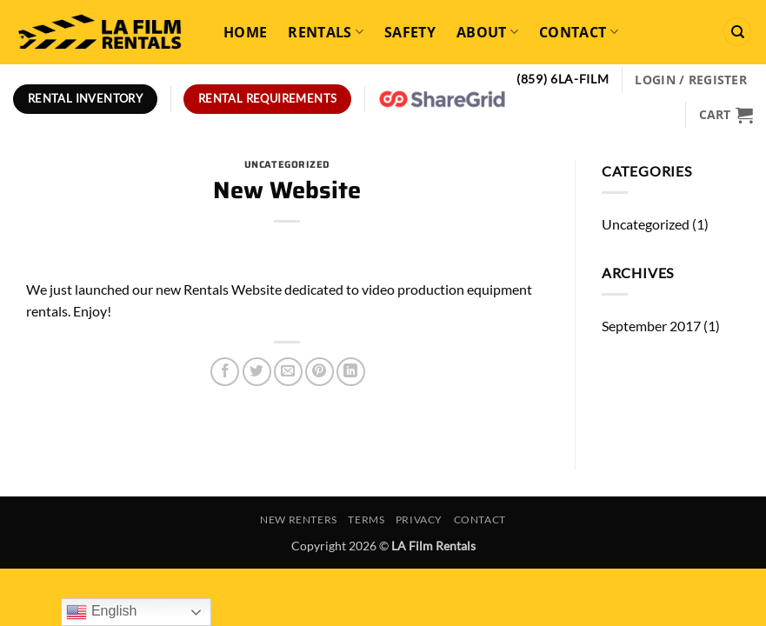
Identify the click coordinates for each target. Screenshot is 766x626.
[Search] (737, 31)
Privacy (419, 519)
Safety (410, 32)
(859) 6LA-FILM (562, 79)
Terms (366, 519)
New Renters (298, 519)
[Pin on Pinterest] (319, 371)
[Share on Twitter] (257, 371)
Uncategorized (287, 164)
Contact (578, 32)
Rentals (325, 32)
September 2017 (651, 325)
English (101, 612)
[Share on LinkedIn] (350, 371)
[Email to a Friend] (288, 371)
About (487, 32)
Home (245, 32)
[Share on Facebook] (224, 371)
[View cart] (726, 115)
